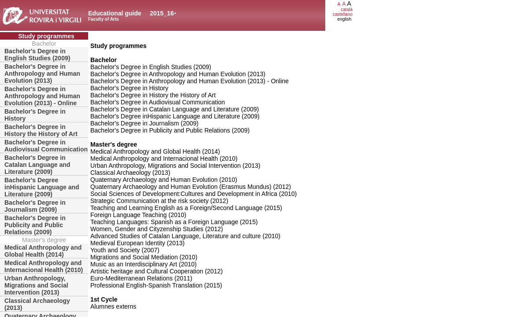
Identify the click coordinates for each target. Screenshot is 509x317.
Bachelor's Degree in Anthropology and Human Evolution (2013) (42, 73)
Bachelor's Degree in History (35, 115)
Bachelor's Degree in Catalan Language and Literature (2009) (37, 164)
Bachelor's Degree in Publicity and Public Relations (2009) (35, 225)
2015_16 (162, 13)
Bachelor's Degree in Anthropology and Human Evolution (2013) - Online (42, 96)
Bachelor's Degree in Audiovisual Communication (46, 146)
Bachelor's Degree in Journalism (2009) (35, 206)
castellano (343, 14)
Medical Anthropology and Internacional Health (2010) (43, 266)
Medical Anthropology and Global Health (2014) (43, 251)
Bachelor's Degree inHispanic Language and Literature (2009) (41, 187)
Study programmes (46, 36)
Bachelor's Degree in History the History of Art (41, 130)
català (347, 9)
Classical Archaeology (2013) (37, 304)
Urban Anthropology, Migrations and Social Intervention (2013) (36, 285)
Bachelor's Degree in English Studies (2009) (37, 55)
